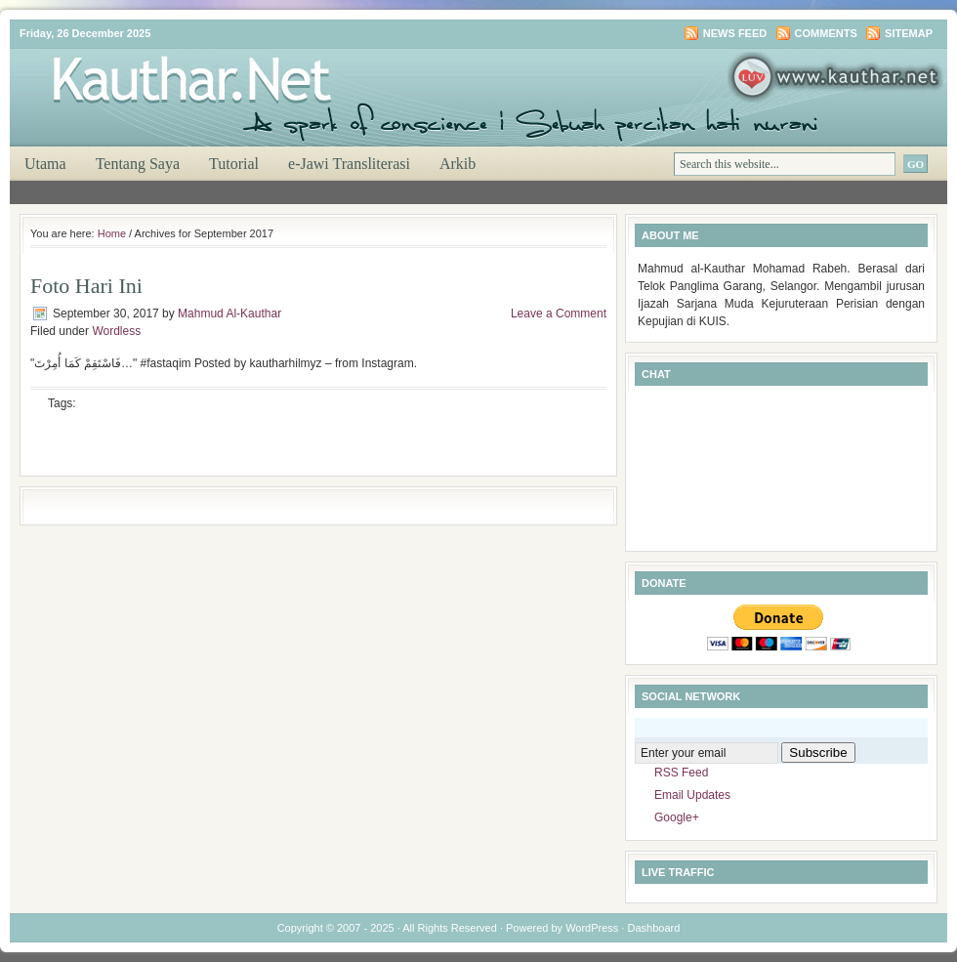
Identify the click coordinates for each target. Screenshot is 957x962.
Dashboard (654, 928)
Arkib (457, 163)
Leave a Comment (558, 313)
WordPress (591, 928)
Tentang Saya (138, 163)
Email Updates (692, 795)
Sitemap (909, 33)
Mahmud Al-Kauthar (229, 313)
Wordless (116, 331)
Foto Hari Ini (86, 285)
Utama (45, 163)
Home (112, 233)
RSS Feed (681, 772)
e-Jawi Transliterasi (349, 163)
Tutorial (234, 163)
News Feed (735, 33)
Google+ (676, 817)
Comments (826, 33)
